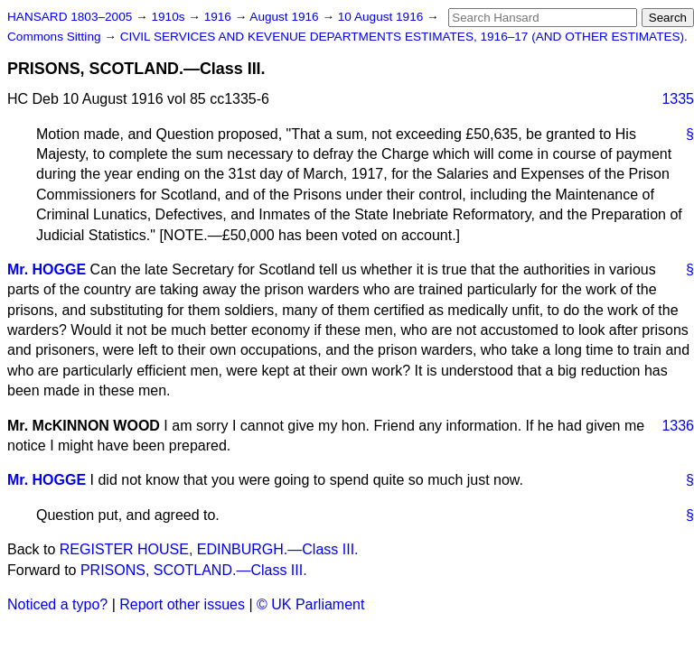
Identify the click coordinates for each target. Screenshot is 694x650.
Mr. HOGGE (46, 269)
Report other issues (182, 604)
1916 (219, 16)
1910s (169, 16)
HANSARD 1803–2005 (69, 16)
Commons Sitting (55, 36)
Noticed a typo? (57, 604)
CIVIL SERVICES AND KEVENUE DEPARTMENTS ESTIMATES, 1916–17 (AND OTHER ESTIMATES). (404, 36)
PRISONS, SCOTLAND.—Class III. (193, 570)
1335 (677, 99)
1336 (677, 425)
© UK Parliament (310, 604)
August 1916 (285, 16)
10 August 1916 (382, 16)
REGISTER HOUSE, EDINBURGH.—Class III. (209, 549)
